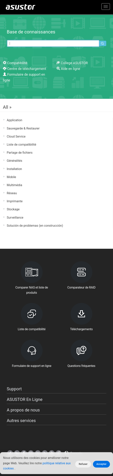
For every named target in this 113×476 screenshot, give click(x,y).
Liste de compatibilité (21, 144)
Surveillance (15, 217)
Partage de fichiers (19, 152)
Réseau (12, 193)
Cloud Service (16, 136)
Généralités (14, 161)
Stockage (13, 209)
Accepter (101, 464)
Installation (14, 169)
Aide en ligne (68, 69)
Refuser (83, 464)
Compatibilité (15, 63)
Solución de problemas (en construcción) (35, 225)
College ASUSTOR (72, 63)
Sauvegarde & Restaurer (23, 128)
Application (14, 120)
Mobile (11, 177)
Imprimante (15, 201)
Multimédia (14, 185)
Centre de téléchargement (24, 69)
